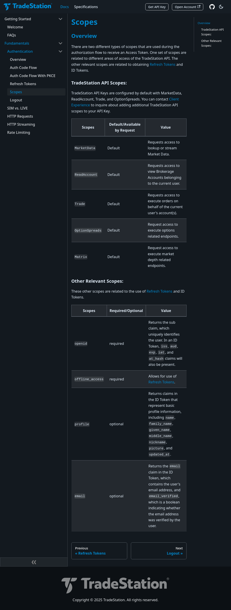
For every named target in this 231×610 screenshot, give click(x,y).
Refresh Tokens (23, 83)
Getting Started (18, 18)
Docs (64, 6)
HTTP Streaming (21, 124)
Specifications (86, 6)
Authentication (20, 51)
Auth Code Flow (23, 67)
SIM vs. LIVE (17, 108)
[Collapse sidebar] (34, 562)
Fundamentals (17, 43)
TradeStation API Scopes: (212, 31)
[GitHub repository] (212, 6)
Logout (16, 100)
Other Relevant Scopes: (211, 43)
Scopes (16, 91)
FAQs (11, 35)
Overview (18, 59)
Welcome (15, 27)
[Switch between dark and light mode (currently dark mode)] (221, 6)
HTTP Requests (20, 116)
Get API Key (157, 7)
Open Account (187, 7)
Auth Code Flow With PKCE (32, 75)
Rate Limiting (18, 132)
